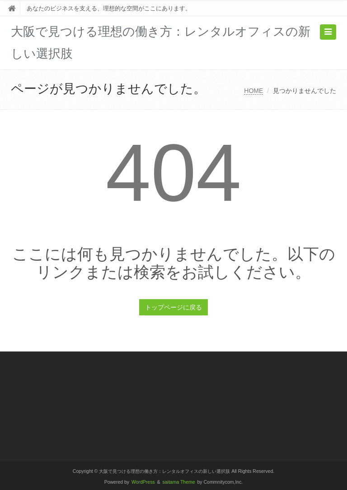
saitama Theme (179, 482)
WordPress (143, 482)
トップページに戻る (173, 307)
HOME (253, 90)
